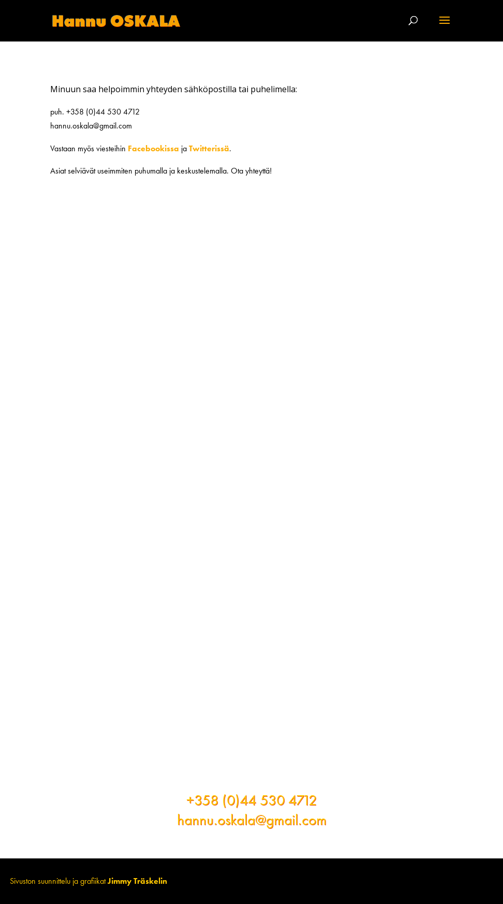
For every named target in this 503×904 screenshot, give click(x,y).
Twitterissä (209, 148)
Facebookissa (153, 148)
